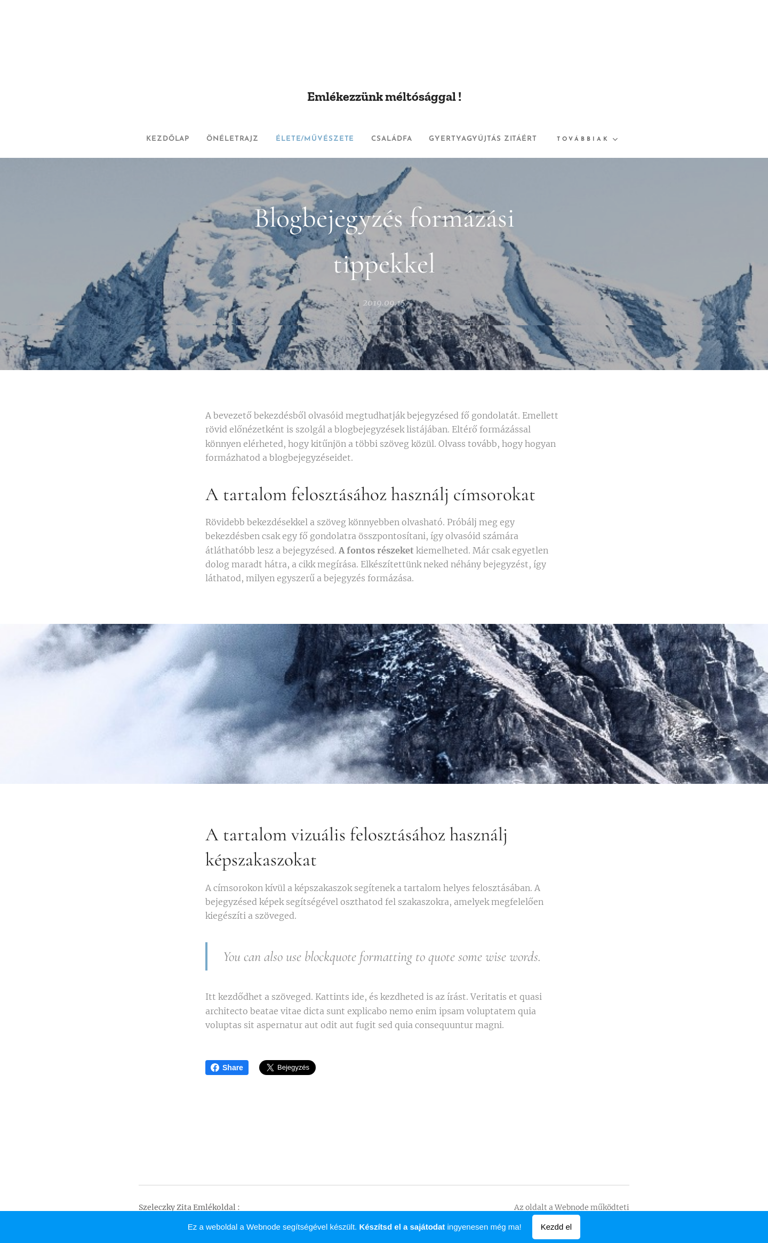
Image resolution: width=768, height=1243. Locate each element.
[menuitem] (222, 139)
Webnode (572, 1207)
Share (227, 1067)
